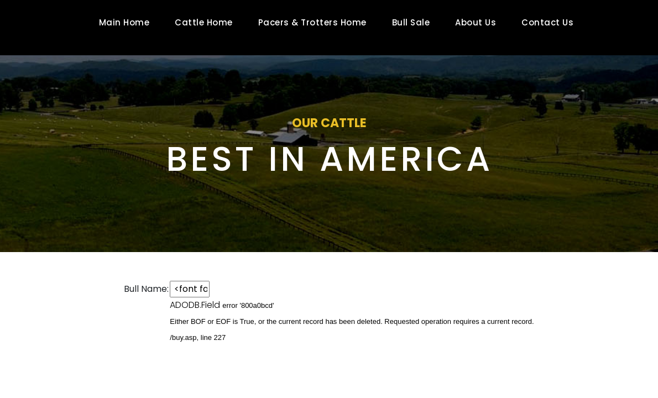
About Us (475, 22)
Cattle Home (204, 22)
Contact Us (547, 22)
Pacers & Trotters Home (312, 22)
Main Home (124, 22)
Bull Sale (411, 22)
